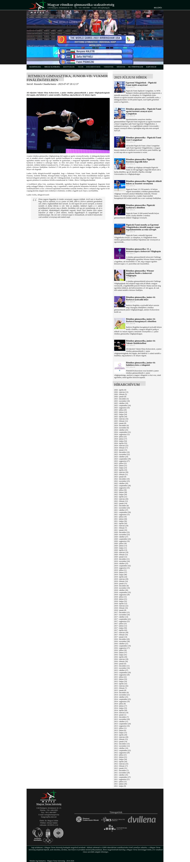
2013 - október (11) (121, 721)
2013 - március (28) (121, 737)
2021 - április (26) (120, 523)
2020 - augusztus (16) (122, 541)
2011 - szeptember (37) (122, 777)
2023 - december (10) (122, 452)
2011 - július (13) (120, 782)
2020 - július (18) (120, 543)
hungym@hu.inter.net (49, 817)
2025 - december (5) (121, 399)
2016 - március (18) (121, 659)
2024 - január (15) (120, 450)
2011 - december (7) (121, 770)
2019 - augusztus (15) (122, 568)
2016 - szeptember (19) (122, 646)
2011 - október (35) (121, 775)
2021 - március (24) (121, 526)
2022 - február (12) (121, 501)
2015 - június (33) (120, 679)
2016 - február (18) (121, 661)
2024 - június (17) (120, 439)
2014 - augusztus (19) (122, 701)
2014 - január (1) (120, 715)
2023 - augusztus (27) (122, 461)
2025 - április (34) (120, 417)
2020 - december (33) (122, 532)
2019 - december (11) (121, 559)
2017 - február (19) (121, 635)
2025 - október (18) (121, 403)
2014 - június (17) (120, 706)
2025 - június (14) (120, 412)
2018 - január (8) (120, 610)
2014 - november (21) (122, 695)
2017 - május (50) (120, 628)
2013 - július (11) (120, 728)
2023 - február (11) (121, 474)
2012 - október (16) (121, 748)
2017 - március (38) (121, 632)
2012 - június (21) (120, 757)
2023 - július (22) (120, 463)
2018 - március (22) (121, 606)
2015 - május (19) (120, 681)
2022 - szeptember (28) (122, 486)
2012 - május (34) (120, 759)
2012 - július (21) (120, 755)
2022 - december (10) (122, 479)
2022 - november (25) (122, 481)
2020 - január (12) (120, 557)
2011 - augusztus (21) (122, 779)
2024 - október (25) (121, 430)
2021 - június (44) (120, 519)
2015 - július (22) (120, 677)
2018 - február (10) (121, 608)
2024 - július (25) (120, 437)
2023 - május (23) (120, 468)
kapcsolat (151, 67)
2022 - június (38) (120, 492)
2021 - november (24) (122, 508)
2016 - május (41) (120, 655)
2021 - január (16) (120, 530)
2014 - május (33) (120, 708)
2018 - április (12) (120, 604)
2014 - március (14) (121, 713)
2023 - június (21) (120, 466)
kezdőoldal (35, 67)
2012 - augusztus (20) (122, 753)
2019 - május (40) (120, 575)
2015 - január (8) (120, 690)
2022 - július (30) (120, 490)
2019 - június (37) (120, 572)
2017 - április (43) (120, 630)
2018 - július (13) (120, 597)
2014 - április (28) (120, 710)
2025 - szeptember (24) (122, 405)
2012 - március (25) (121, 764)
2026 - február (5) (120, 394)
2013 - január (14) (120, 741)
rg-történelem (135, 67)
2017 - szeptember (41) (122, 619)
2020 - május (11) (120, 548)
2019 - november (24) (122, 561)
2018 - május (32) (120, 601)
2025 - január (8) (120, 423)
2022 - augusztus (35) (122, 488)
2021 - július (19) (120, 517)
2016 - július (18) (120, 650)
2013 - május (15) (120, 733)
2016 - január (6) (120, 664)
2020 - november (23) (122, 535)
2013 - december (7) (121, 717)
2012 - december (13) (122, 744)
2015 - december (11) (121, 666)
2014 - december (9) (121, 693)
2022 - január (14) (120, 503)
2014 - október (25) (121, 697)
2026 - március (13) (121, 392)
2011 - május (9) (120, 786)
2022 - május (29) (120, 494)
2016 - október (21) (121, 644)
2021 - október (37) (121, 510)
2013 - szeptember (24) (122, 724)
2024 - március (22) (121, 446)
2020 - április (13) (120, 550)
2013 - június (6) (120, 730)
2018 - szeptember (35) (122, 592)
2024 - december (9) (121, 425)
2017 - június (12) (120, 626)
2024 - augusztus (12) (122, 434)
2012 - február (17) (121, 766)
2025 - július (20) (120, 410)
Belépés (158, 8)
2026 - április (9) (120, 390)
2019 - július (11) (120, 570)
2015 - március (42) (121, 686)
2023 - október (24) (121, 457)
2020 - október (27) (121, 537)
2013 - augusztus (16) (122, 726)
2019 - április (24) (120, 577)
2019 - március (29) (121, 579)
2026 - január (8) (120, 397)
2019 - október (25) (121, 563)
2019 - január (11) (120, 583)
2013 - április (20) (120, 735)
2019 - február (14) (121, 581)
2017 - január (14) (120, 637)
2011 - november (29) (122, 773)
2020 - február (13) (121, 555)
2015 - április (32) (120, 684)
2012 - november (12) (122, 746)
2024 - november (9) (121, 428)
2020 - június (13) (120, 546)
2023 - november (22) (122, 454)
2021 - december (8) (121, 506)
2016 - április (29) (120, 657)
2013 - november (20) (122, 719)
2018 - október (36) (121, 590)
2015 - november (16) (122, 668)
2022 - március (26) (121, 499)
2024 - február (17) (121, 448)
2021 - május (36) (120, 521)
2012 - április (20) (120, 762)
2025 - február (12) (121, 421)
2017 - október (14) (121, 617)
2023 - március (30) (121, 472)
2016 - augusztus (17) (122, 648)
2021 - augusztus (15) (122, 514)
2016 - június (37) (120, 652)
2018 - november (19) (122, 588)
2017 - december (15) (122, 612)
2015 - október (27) (121, 670)
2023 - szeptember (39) (122, 459)
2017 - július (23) (120, 624)
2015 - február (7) (120, 688)
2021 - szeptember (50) (122, 512)
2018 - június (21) (120, 599)
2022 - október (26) (121, 483)
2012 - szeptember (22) (122, 750)
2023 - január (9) (120, 477)
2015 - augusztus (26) (122, 675)
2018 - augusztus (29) (122, 595)
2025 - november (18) (122, 401)
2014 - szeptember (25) (122, 699)
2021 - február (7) (120, 528)
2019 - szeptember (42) (122, 566)
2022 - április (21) (120, 497)
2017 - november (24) (122, 615)
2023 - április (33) (120, 470)
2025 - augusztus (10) (122, 408)
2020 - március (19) (121, 552)
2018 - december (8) (121, 586)
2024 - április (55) (120, 443)
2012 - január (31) (120, 768)
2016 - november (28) (122, 641)
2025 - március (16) (121, 419)
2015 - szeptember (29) (122, 672)
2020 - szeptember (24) (122, 539)
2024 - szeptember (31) (122, 432)
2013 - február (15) (121, 739)
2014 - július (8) (120, 704)
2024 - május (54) (120, 441)
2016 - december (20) (122, 639)
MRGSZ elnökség (52, 67)
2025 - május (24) (120, 414)
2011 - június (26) (120, 784)
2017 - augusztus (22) (122, 621)
